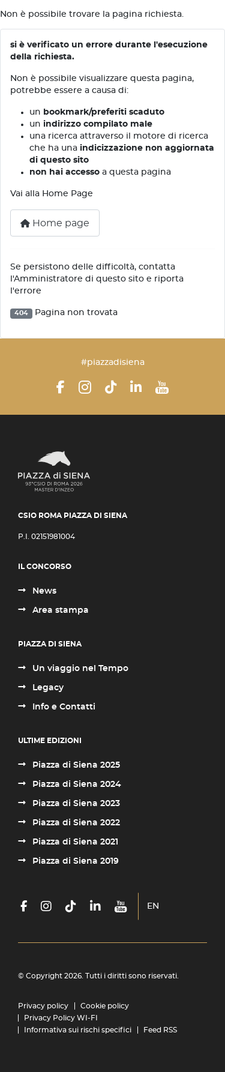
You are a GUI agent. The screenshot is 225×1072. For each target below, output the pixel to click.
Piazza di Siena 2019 (74, 861)
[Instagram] (85, 387)
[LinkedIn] (136, 387)
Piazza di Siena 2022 (75, 823)
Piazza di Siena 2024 (75, 784)
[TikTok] (110, 387)
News (43, 591)
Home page (54, 223)
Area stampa (59, 610)
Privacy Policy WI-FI (61, 1018)
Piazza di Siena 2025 (75, 765)
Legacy (47, 688)
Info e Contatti (62, 707)
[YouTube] (162, 387)
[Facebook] (60, 387)
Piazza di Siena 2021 (74, 842)
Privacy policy (43, 1006)
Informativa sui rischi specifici (77, 1030)
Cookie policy (104, 1006)
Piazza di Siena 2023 (75, 803)
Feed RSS (160, 1030)
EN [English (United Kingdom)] (153, 906)
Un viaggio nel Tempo (79, 668)
